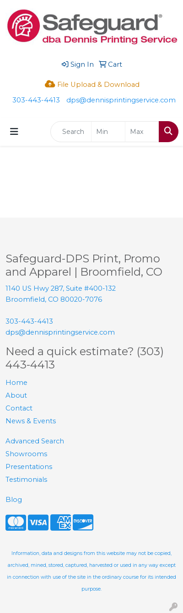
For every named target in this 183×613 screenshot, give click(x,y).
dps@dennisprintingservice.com (121, 100)
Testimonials (26, 479)
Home (16, 382)
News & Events (30, 421)
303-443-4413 (36, 100)
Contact (18, 408)
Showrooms (26, 454)
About (16, 395)
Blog (13, 500)
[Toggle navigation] (14, 131)
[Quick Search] (71, 131)
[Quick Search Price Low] (108, 131)
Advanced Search (34, 441)
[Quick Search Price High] (142, 131)
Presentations (28, 467)
